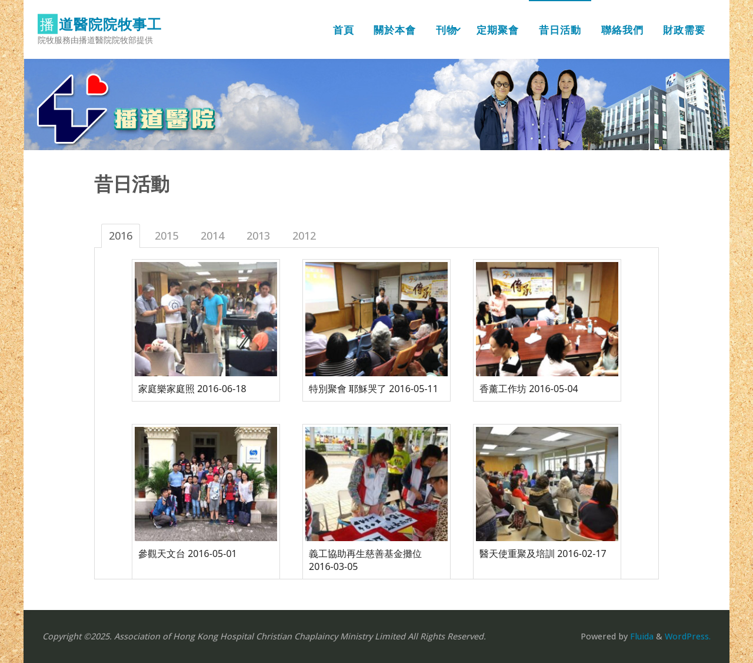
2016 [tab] (120, 235)
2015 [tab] (166, 235)
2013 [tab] (258, 235)
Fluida (641, 636)
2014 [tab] (212, 235)
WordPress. (688, 636)
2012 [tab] (304, 235)
